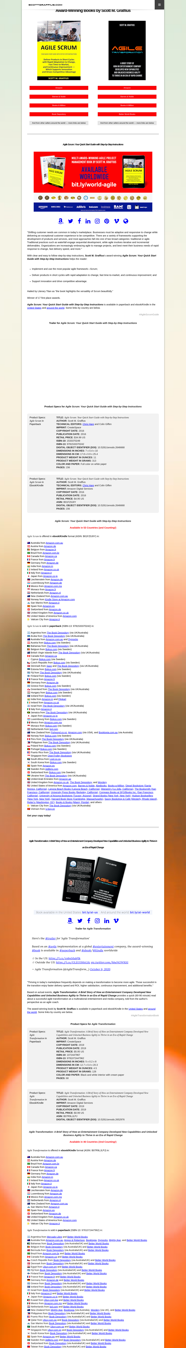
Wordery (102, 782)
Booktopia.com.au (108, 732)
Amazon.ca (51, 556)
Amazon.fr (50, 549)
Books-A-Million (58, 105)
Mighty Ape (115, 1240)
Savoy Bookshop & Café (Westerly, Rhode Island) (131, 799)
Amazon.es (49, 606)
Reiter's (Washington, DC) (41, 802)
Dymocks (73, 639)
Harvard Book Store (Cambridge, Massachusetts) (77, 799)
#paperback (67, 950)
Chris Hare (88, 424)
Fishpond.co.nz (59, 732)
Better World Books (127, 114)
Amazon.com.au (54, 543)
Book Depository (59, 114)
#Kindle (98, 950)
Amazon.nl (55, 592)
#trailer (50, 938)
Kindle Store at (53, 599)
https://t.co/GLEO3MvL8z (73, 962)
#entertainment (103, 946)
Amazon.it (46, 573)
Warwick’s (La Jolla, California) (117, 789)
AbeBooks (101, 785)
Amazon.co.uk (51, 569)
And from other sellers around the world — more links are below (59, 123)
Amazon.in (47, 566)
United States (34, 308)
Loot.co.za (55, 759)
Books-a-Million (116, 785)
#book (36, 950)
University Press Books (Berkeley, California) (74, 792)
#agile (52, 946)
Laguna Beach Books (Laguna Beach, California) (74, 789)
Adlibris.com (51, 769)
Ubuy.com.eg (50, 1266)
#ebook (86, 950)
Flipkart (62, 699)
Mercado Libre (54, 1237)
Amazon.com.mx (53, 586)
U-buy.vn (50, 809)
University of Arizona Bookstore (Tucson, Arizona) (65, 795)
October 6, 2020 (100, 969)
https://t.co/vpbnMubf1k (64, 958)
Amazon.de (50, 546)
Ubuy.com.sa (57, 1326)
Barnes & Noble (58, 97)
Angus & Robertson (74, 1240)
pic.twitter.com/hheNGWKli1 (109, 962)
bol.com (54, 729)
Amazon (58, 88)
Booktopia (91, 1240)
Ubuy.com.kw (51, 1300)
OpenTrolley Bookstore (60, 755)
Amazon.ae (65, 779)
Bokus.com (50, 642)
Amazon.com (68, 599)
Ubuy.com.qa (50, 1320)
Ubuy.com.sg (54, 1330)
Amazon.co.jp (50, 576)
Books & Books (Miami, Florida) (72, 802)
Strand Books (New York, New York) (112, 795)
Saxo (49, 666)
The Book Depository (58, 632)
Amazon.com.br (51, 553)
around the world (55, 308)
